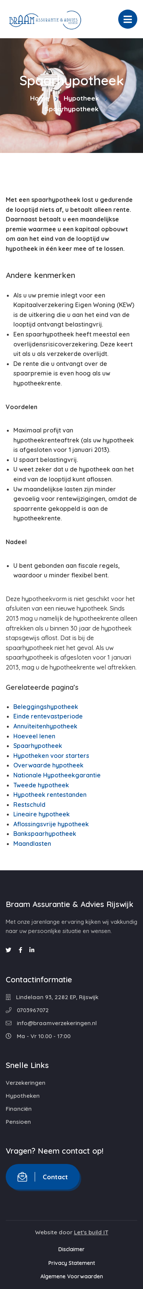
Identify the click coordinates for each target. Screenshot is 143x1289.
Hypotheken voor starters (51, 755)
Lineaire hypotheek (41, 814)
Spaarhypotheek (37, 745)
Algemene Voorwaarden (71, 1276)
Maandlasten (32, 843)
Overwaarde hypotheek (48, 765)
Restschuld (29, 804)
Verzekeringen (25, 1082)
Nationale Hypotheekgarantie (57, 775)
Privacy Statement (71, 1263)
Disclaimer (71, 1249)
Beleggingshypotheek (45, 706)
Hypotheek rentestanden (50, 794)
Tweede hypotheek (41, 785)
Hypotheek (81, 98)
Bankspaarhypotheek (44, 833)
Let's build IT (91, 1232)
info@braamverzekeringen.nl (51, 1023)
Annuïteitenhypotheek (45, 726)
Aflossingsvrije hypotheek (51, 824)
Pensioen (18, 1121)
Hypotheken (23, 1095)
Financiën (19, 1108)
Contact (43, 1177)
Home (39, 98)
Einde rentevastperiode (48, 716)
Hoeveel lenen (34, 736)
